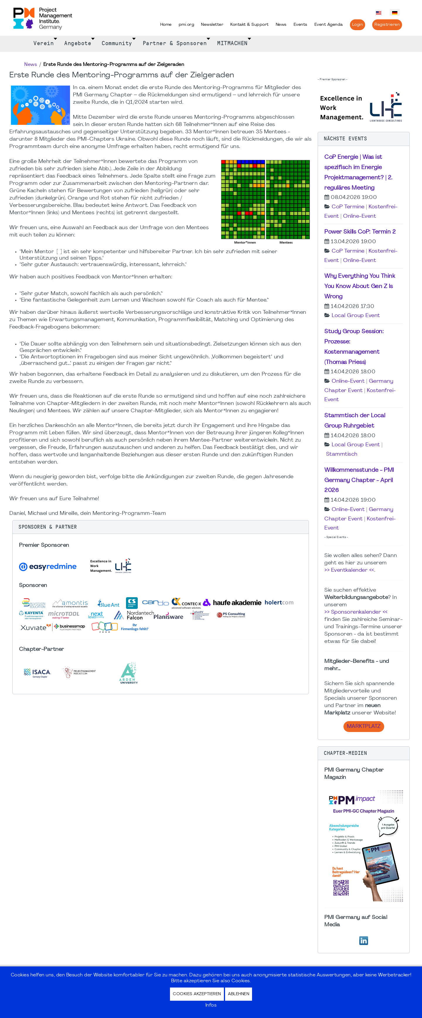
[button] (160, 527)
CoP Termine (348, 207)
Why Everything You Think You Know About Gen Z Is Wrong (359, 286)
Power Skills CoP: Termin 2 (360, 232)
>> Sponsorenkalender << (356, 612)
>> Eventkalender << (349, 570)
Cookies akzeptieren (197, 994)
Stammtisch (342, 454)
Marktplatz (364, 726)
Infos (211, 1005)
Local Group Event (356, 315)
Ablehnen (238, 994)
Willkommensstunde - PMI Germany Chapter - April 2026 (359, 480)
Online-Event (359, 216)
